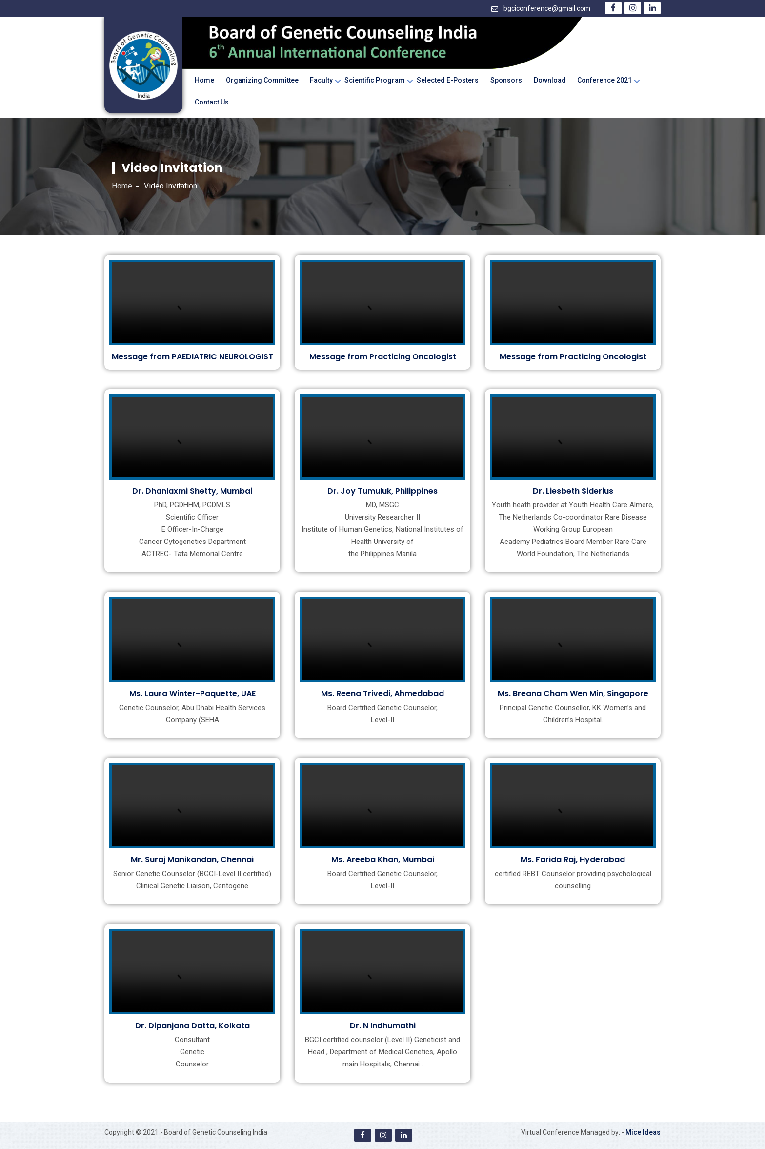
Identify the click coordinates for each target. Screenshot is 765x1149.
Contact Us (212, 102)
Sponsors (506, 80)
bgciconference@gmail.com (546, 8)
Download (550, 80)
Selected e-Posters (448, 80)
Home (204, 80)
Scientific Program (374, 80)
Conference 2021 (604, 80)
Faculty (321, 80)
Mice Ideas (643, 1132)
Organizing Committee (262, 80)
